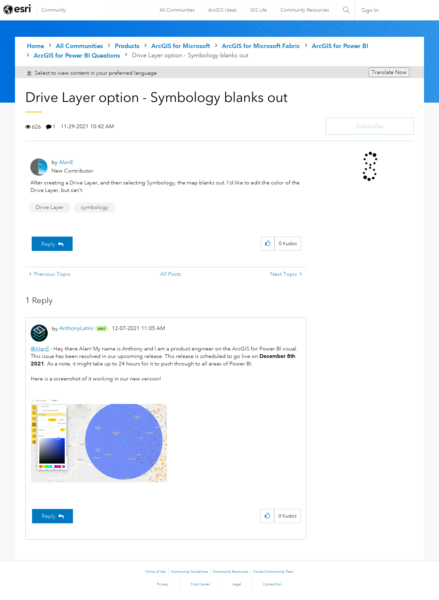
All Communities (176, 10)
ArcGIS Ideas (222, 10)
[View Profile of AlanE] (66, 162)
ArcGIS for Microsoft (180, 45)
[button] (267, 243)
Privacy (162, 584)
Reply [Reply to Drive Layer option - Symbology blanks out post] (48, 244)
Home (35, 45)
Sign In (370, 10)
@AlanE (40, 348)
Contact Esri (272, 584)
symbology (94, 207)
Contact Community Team (273, 572)
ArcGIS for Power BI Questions (77, 55)
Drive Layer (50, 207)
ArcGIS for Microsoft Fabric (261, 45)
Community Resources (304, 10)
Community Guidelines (189, 572)
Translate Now (389, 72)
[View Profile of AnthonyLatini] (76, 328)
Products (127, 45)
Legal (236, 584)
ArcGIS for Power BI (340, 45)
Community (53, 10)
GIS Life (258, 10)
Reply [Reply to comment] (49, 516)
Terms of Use (155, 572)
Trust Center (200, 584)
